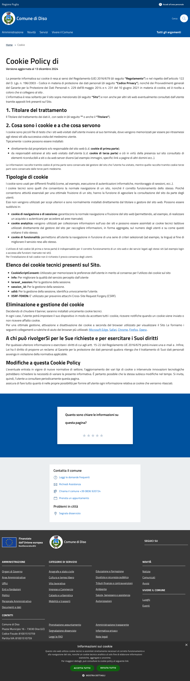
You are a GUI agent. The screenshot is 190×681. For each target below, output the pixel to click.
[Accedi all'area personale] (171, 4)
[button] (95, 675)
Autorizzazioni (104, 601)
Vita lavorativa (57, 583)
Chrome (123, 329)
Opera (143, 329)
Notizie (146, 571)
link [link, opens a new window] (127, 661)
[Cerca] (184, 18)
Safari (113, 329)
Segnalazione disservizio (62, 631)
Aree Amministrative (14, 577)
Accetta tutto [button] (82, 668)
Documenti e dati (11, 607)
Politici (6, 595)
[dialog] (95, 661)
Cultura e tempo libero (61, 577)
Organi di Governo (12, 571)
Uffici (5, 583)
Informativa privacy (107, 631)
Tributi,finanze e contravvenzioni (114, 583)
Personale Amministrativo (16, 601)
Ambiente (101, 589)
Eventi (146, 606)
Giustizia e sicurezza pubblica (112, 577)
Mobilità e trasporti (59, 601)
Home (9, 45)
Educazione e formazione (110, 571)
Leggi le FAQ (56, 637)
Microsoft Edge (98, 329)
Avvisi (145, 583)
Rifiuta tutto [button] (108, 667)
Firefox (133, 329)
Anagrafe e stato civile (61, 571)
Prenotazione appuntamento (65, 625)
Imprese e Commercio (61, 589)
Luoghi (146, 600)
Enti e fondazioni (11, 589)
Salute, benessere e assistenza (113, 595)
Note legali (102, 637)
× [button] (186, 645)
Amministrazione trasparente (112, 625)
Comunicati (148, 577)
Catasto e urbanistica (61, 595)
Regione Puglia (10, 4)
